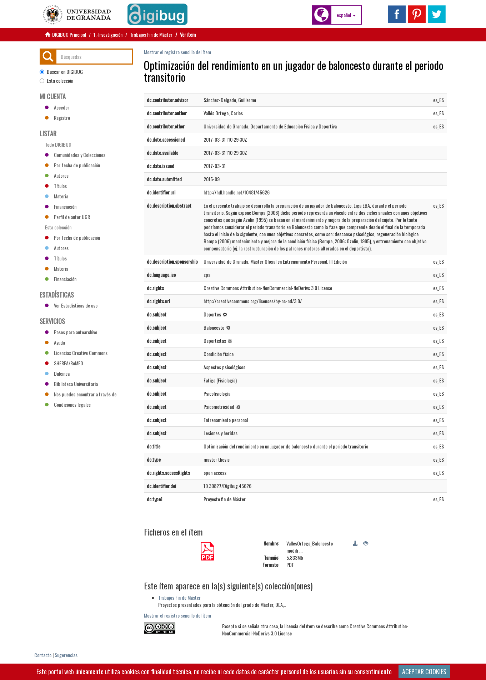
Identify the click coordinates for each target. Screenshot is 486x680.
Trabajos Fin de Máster (151, 34)
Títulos (56, 185)
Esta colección (56, 80)
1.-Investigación (108, 34)
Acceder (57, 107)
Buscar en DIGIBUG (61, 71)
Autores (57, 175)
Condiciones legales (68, 404)
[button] (346, 15)
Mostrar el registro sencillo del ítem (177, 52)
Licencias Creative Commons (76, 352)
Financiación (60, 206)
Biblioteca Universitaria (71, 383)
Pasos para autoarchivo (71, 332)
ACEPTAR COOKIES (424, 671)
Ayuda (55, 342)
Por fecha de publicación (72, 165)
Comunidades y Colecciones (75, 154)
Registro (57, 117)
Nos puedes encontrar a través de (80, 394)
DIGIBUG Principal (69, 34)
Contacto (42, 655)
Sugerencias (66, 655)
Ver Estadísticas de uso (71, 305)
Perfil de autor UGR (67, 216)
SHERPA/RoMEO (64, 363)
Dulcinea (57, 373)
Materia (56, 196)
